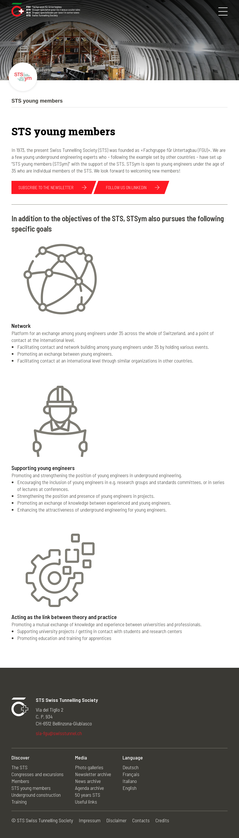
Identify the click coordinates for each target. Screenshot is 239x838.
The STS (19, 767)
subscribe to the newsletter (46, 187)
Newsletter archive (93, 774)
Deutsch (131, 767)
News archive (88, 781)
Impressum (89, 820)
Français (131, 774)
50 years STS (87, 795)
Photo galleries (89, 767)
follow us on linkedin (126, 187)
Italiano (130, 781)
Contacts (141, 820)
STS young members (31, 788)
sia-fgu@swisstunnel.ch (59, 733)
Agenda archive (89, 788)
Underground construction (36, 795)
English (130, 788)
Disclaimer (116, 820)
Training (19, 801)
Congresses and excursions (37, 774)
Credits (162, 820)
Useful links (86, 801)
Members (20, 781)
